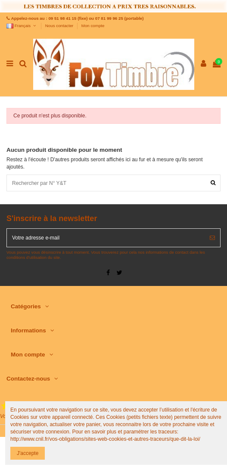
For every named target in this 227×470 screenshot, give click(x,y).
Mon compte (93, 25)
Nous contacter (60, 25)
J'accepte (27, 453)
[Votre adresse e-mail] (106, 238)
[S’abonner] (212, 238)
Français (21, 25)
